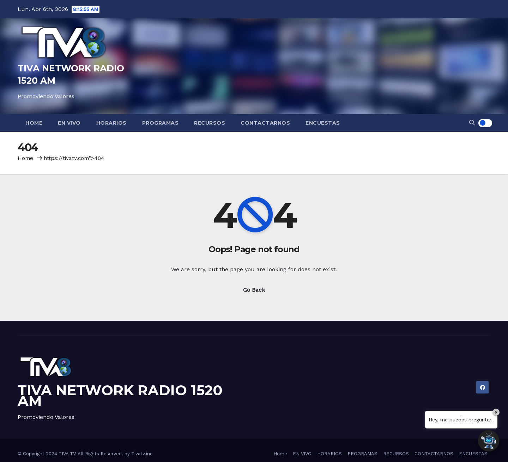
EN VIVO (69, 123)
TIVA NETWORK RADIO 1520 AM (120, 395)
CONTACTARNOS (265, 123)
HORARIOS (111, 123)
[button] (472, 122)
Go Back (254, 289)
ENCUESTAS (323, 123)
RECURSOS (209, 123)
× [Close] (496, 412)
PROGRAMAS (160, 123)
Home (33, 123)
